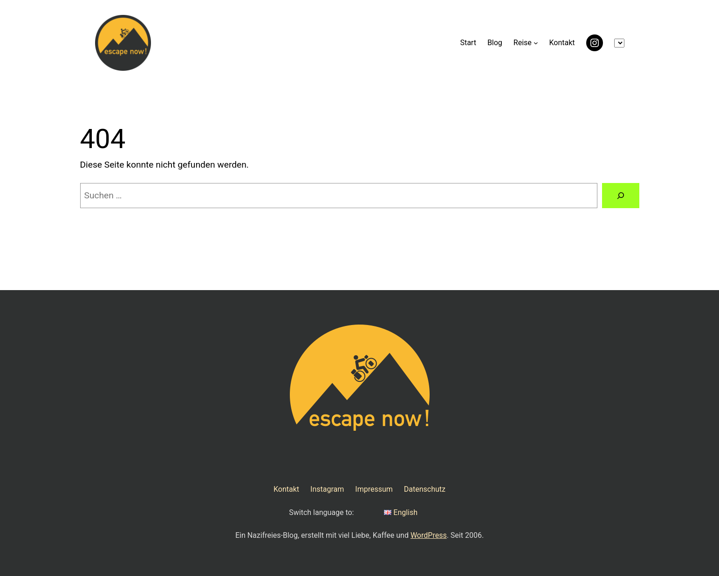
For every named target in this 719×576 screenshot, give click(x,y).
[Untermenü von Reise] (536, 43)
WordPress (429, 535)
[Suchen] (620, 195)
